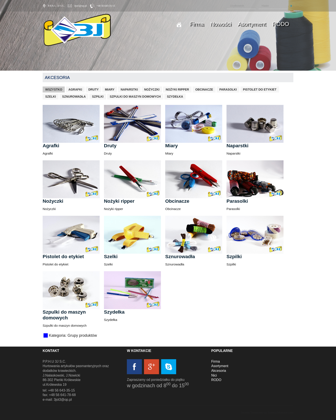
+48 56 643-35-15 (105, 5)
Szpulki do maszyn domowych (135, 96)
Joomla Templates (252, 412)
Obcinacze (204, 89)
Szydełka (175, 96)
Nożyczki (152, 89)
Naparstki (129, 89)
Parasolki (228, 89)
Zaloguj (291, 6)
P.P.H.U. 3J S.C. (56, 5)
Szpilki (98, 96)
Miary (109, 89)
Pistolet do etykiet (259, 89)
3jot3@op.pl (80, 5)
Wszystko (53, 89)
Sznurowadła (74, 96)
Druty (93, 89)
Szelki (50, 96)
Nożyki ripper (177, 89)
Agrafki (75, 89)
